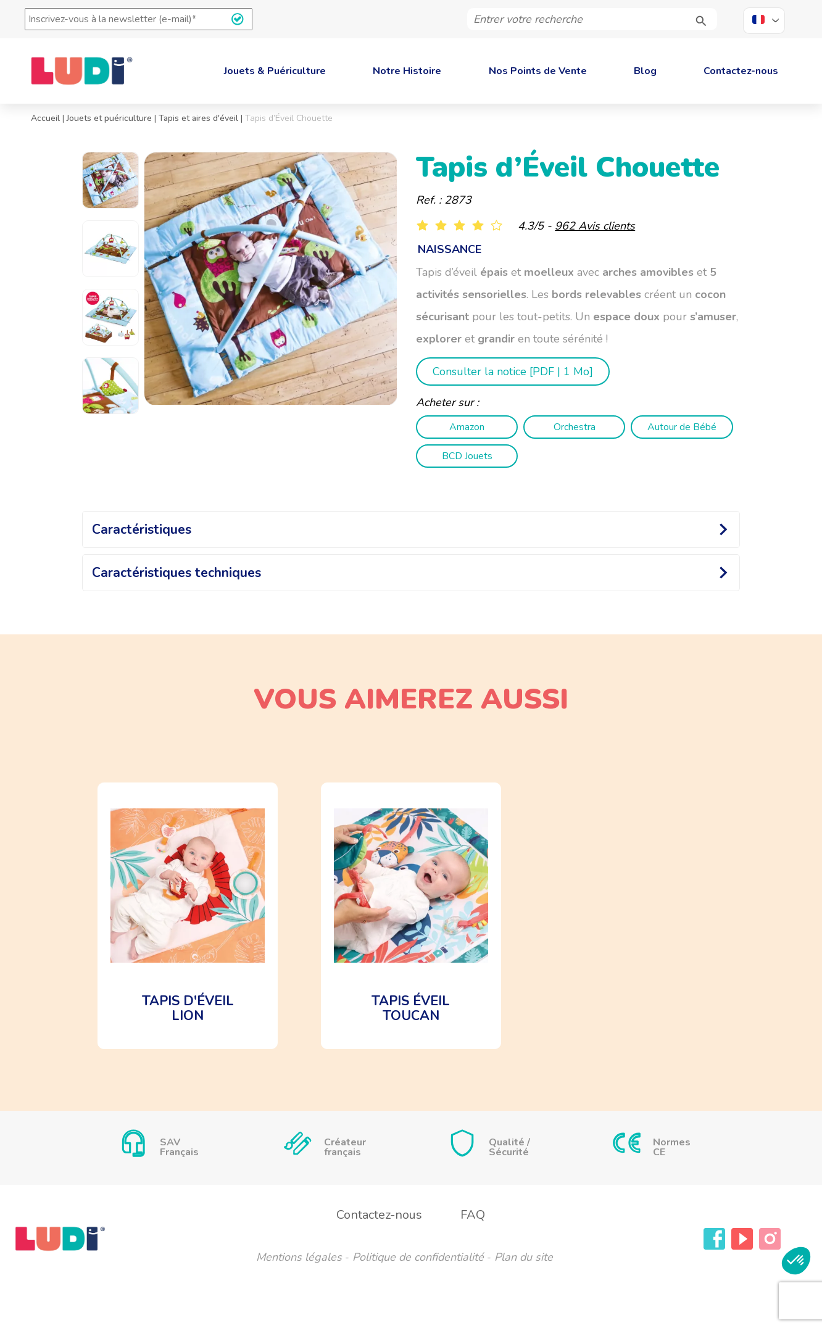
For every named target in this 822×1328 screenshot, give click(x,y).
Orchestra (575, 427)
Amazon (466, 427)
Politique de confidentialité (418, 1257)
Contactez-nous (741, 71)
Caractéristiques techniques (176, 572)
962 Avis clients (595, 225)
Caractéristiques (141, 529)
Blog (645, 71)
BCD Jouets (467, 456)
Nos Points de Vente (538, 71)
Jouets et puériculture (109, 118)
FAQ (472, 1214)
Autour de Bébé (681, 427)
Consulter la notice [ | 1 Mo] (513, 371)
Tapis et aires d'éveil (198, 118)
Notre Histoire (407, 71)
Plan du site (523, 1257)
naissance (449, 249)
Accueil (45, 118)
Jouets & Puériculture (275, 71)
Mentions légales (299, 1257)
